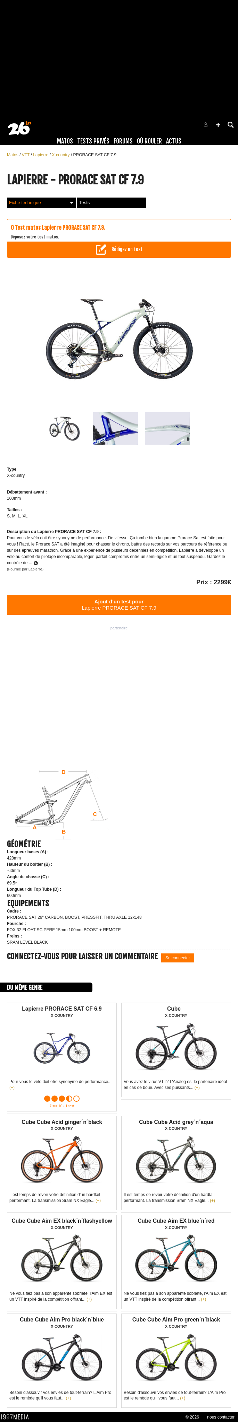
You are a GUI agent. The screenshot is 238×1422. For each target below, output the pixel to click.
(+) (12, 1087)
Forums (123, 141)
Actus (173, 141)
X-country (61, 154)
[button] (218, 125)
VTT (26, 154)
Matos (65, 141)
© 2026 (192, 1417)
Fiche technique (41, 202)
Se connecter (177, 958)
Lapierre (41, 154)
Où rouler (149, 141)
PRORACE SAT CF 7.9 (94, 154)
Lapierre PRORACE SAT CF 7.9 (119, 605)
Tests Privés (93, 141)
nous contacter (221, 1417)
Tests (84, 202)
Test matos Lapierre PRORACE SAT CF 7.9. (60, 227)
